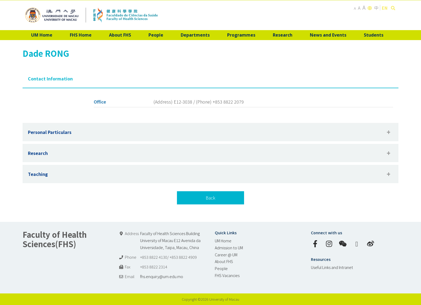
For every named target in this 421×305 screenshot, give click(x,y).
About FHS (224, 261)
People (221, 268)
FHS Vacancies (227, 275)
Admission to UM (229, 247)
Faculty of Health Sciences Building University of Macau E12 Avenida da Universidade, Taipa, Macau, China (170, 240)
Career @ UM (226, 254)
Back (210, 197)
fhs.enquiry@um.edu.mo (161, 276)
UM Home (223, 240)
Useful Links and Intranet (332, 267)
